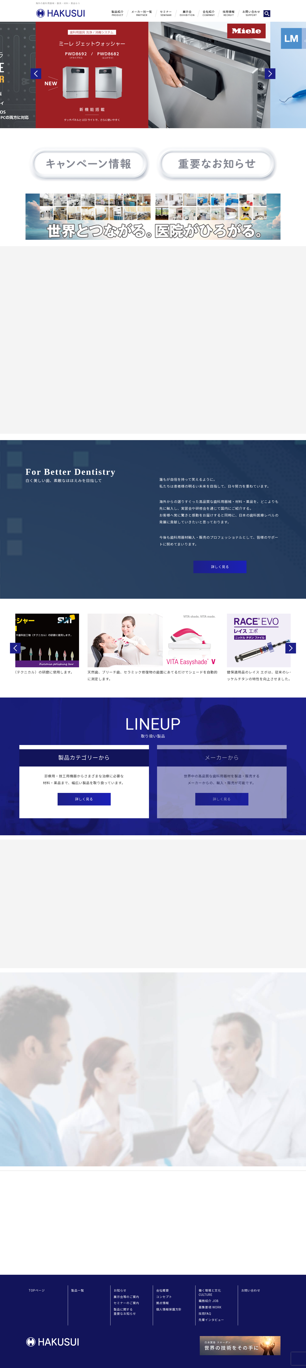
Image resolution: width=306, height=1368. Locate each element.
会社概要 (162, 1290)
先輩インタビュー (211, 1320)
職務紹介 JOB (209, 1301)
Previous (36, 73)
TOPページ (37, 1290)
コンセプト (164, 1297)
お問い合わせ (250, 1290)
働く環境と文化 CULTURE (210, 1292)
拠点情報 (162, 1303)
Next (270, 73)
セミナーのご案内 (126, 1303)
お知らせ (120, 1290)
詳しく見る (84, 799)
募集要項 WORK (210, 1307)
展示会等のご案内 (126, 1297)
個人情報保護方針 (169, 1309)
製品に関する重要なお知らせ (125, 1311)
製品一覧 (77, 1290)
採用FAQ (205, 1313)
